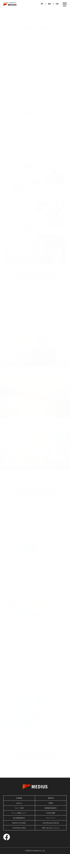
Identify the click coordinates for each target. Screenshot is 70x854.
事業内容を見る (35, 278)
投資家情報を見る (35, 112)
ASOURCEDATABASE (50, 823)
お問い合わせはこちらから (51, 828)
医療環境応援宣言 (51, 808)
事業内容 (51, 798)
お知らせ (50, 37)
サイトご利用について (19, 813)
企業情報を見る (35, 492)
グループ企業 (19, 808)
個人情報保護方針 (19, 818)
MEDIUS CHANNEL (19, 823)
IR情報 (50, 803)
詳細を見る (35, 757)
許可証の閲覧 (50, 813)
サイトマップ (50, 818)
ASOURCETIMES (19, 828)
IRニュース (19, 37)
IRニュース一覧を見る (55, 44)
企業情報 (19, 798)
